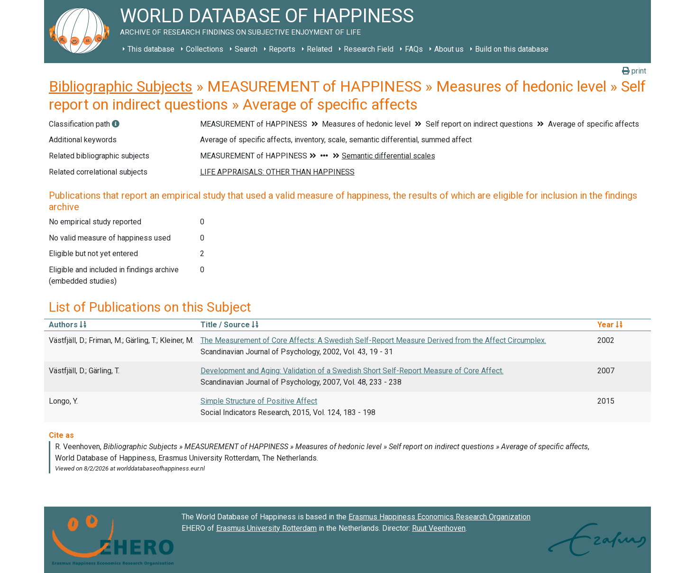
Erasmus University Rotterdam (266, 528)
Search (246, 49)
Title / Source (229, 324)
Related (319, 49)
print (634, 70)
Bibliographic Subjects (120, 86)
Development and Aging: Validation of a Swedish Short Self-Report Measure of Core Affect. (352, 370)
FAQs (414, 49)
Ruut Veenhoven (439, 528)
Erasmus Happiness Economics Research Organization (439, 516)
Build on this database (512, 49)
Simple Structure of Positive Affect (259, 401)
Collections (204, 49)
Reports (282, 49)
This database (151, 49)
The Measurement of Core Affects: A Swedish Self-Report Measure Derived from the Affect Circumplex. (373, 340)
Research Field (368, 49)
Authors (67, 324)
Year (609, 324)
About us (449, 49)
